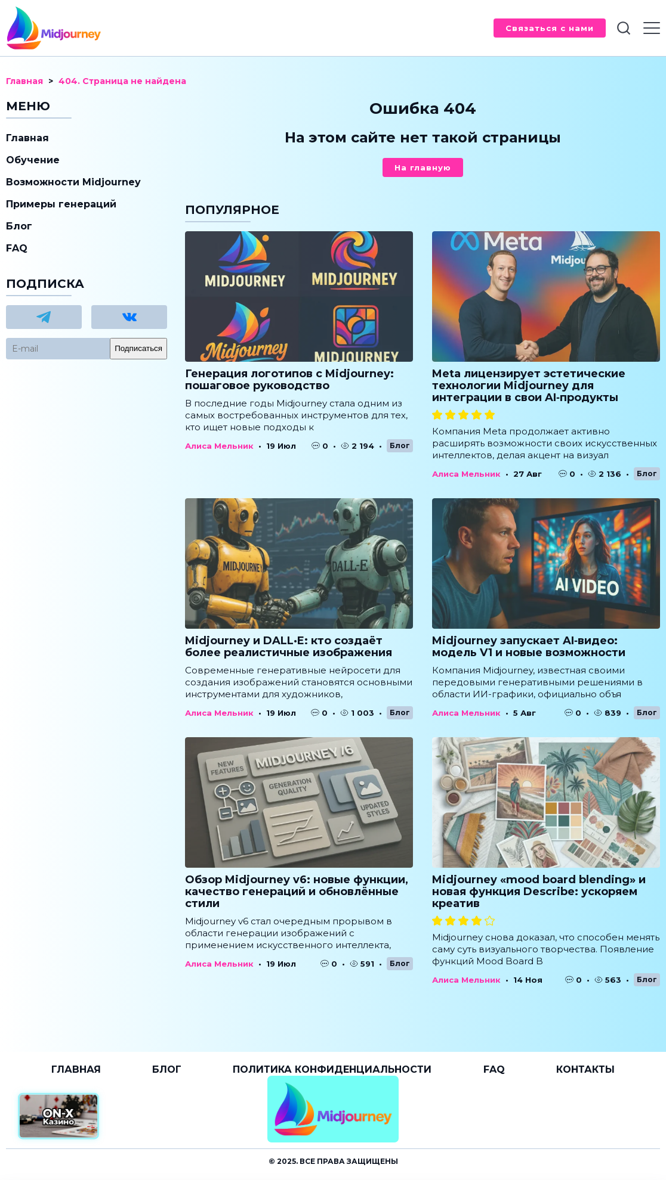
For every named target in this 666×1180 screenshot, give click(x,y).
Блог (400, 445)
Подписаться (138, 348)
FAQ (16, 248)
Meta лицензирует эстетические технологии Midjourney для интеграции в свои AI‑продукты (528, 385)
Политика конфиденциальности (332, 1069)
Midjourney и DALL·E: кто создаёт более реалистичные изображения (288, 646)
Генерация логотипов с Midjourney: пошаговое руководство (289, 379)
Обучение (33, 160)
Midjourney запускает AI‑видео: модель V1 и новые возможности (528, 646)
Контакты (585, 1069)
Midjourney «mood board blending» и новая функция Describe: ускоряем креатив (539, 891)
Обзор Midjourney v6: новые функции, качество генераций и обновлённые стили (296, 891)
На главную (422, 167)
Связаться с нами (548, 28)
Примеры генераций (61, 204)
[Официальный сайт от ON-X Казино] (58, 1116)
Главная (27, 138)
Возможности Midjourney (73, 182)
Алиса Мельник (219, 446)
